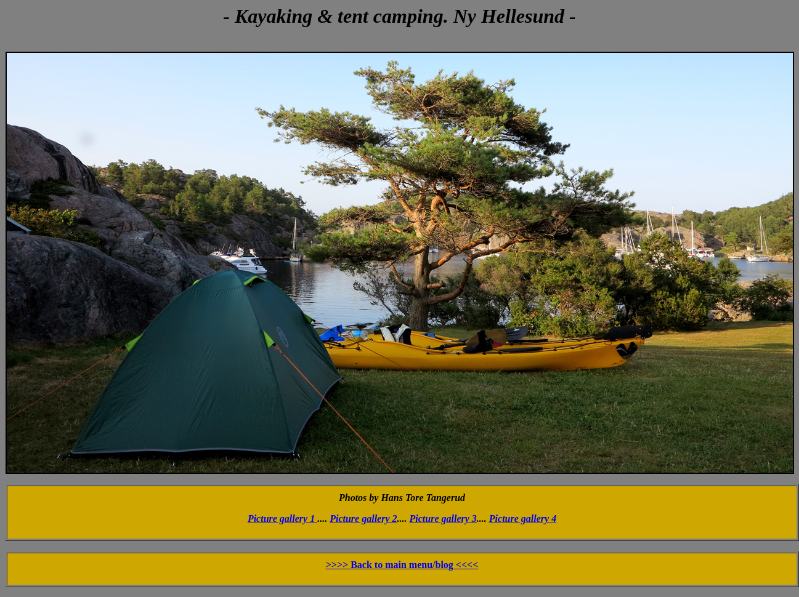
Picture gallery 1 (282, 518)
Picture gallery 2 (363, 518)
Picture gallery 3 (443, 518)
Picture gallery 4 (522, 518)
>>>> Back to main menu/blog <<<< (402, 564)
